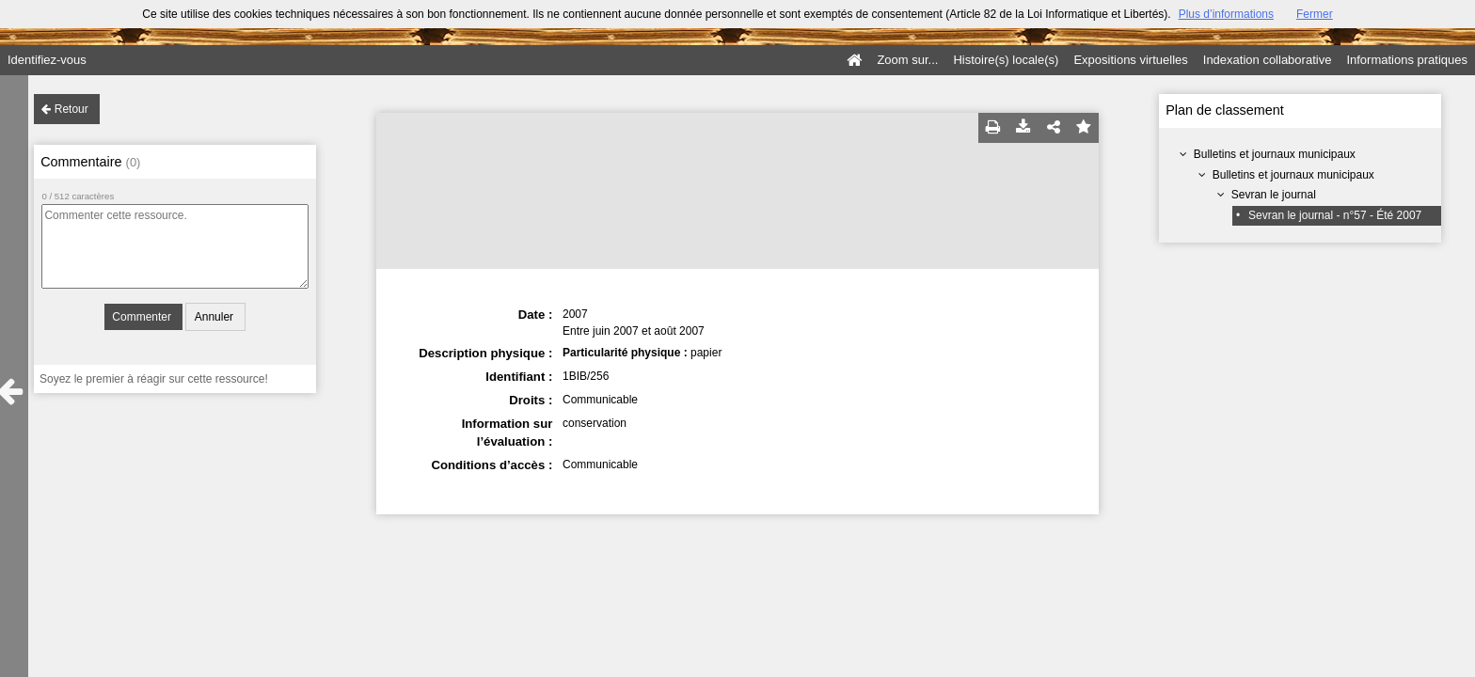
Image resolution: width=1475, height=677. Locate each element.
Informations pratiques (1406, 60)
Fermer (1314, 14)
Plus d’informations (1226, 14)
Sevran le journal (1273, 194)
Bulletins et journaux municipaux (1275, 154)
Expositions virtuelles (1130, 60)
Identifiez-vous (47, 60)
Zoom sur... (907, 60)
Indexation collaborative (1267, 60)
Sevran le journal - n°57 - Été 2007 (1334, 215)
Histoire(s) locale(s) (1005, 60)
